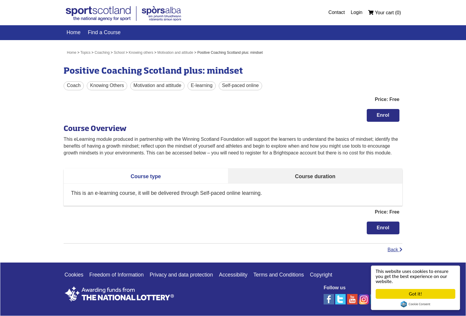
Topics (86, 52)
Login (356, 12)
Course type (146, 176)
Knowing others (141, 52)
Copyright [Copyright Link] (321, 275)
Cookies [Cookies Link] (74, 275)
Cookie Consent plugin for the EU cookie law (415, 304)
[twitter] (341, 298)
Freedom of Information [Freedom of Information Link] (116, 275)
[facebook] (329, 298)
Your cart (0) (384, 12)
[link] (124, 14)
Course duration (315, 176)
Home (74, 32)
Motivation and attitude (175, 52)
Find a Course (104, 32)
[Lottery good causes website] (128, 293)
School (119, 52)
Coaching (102, 52)
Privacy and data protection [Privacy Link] (181, 275)
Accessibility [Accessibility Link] (233, 275)
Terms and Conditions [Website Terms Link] (278, 275)
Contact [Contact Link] (336, 12)
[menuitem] (339, 12)
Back (395, 249)
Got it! (415, 294)
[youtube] (353, 298)
